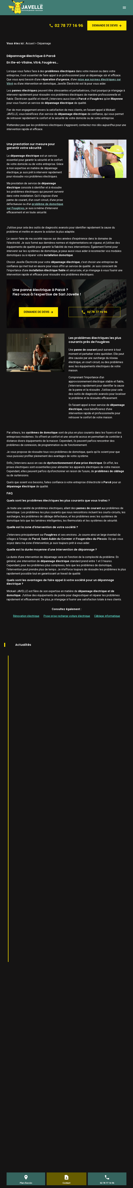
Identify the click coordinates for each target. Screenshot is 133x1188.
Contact (66, 1183)
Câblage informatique (107, 616)
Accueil (30, 43)
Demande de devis (107, 25)
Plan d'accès (26, 1183)
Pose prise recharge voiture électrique (66, 616)
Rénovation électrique (26, 616)
